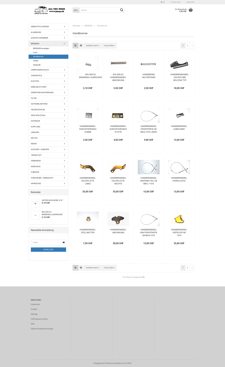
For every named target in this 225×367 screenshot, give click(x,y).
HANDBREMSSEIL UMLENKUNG (118, 231)
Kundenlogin (175, 2)
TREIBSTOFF (36, 155)
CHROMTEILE (36, 75)
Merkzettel (189, 2)
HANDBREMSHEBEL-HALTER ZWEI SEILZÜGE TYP (179, 77)
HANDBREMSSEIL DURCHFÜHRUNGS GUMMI (87, 129)
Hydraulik (37, 65)
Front (35, 52)
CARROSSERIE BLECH (40, 70)
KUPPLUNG (35, 127)
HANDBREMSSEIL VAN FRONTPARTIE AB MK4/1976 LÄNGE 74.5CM (148, 232)
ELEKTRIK (35, 81)
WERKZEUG (35, 166)
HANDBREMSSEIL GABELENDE (179, 127)
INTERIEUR (35, 121)
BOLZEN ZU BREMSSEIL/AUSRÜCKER (90, 75)
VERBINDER (36, 161)
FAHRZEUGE (36, 183)
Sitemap (34, 314)
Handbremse (38, 56)
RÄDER (34, 144)
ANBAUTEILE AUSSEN (40, 26)
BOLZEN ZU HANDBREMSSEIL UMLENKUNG (118, 77)
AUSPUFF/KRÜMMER (39, 38)
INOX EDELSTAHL (38, 115)
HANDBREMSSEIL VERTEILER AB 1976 (179, 232)
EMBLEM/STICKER (38, 87)
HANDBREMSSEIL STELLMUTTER (88, 231)
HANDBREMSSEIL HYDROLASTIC (179, 179)
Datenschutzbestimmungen (42, 329)
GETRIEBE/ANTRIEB (39, 104)
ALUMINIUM (36, 32)
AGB (32, 324)
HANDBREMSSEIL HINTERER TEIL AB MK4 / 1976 (148, 181)
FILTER (33, 98)
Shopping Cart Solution (103, 363)
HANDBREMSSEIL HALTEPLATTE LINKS (88, 181)
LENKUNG (35, 132)
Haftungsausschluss (39, 319)
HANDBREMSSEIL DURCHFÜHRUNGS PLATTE (118, 129)
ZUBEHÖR (35, 172)
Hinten (35, 61)
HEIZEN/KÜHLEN (38, 109)
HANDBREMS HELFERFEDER (148, 75)
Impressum (35, 304)
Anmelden (48, 250)
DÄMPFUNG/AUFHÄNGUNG (42, 92)
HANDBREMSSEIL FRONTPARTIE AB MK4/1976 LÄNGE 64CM (148, 129)
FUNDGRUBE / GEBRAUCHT (42, 178)
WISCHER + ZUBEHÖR (40, 149)
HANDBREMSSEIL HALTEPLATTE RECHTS (118, 181)
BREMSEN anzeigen (41, 48)
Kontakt (34, 309)
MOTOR (34, 138)
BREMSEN (35, 44)
